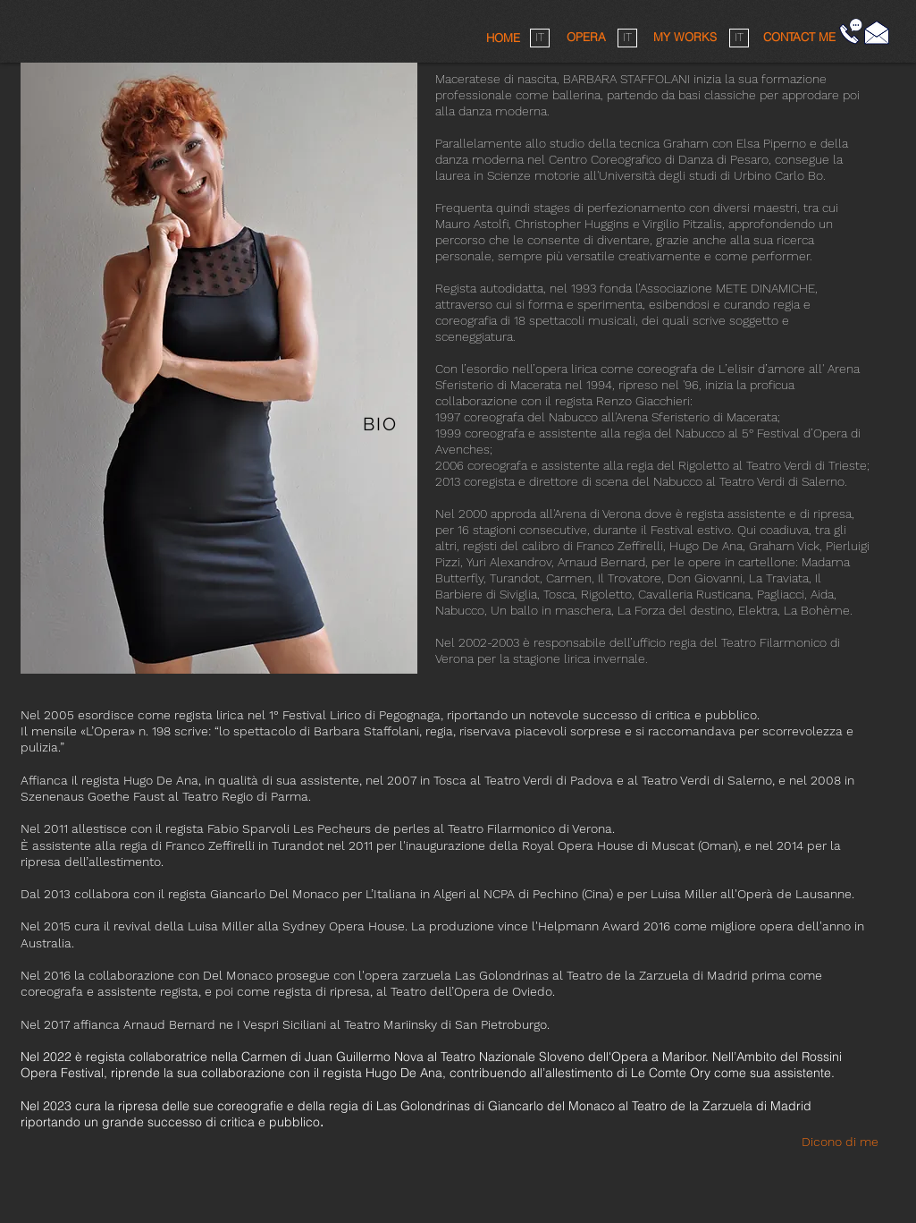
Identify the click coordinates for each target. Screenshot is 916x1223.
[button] (798, 36)
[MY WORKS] (685, 37)
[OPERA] (586, 37)
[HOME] (503, 37)
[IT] (540, 38)
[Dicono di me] (846, 1142)
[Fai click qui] (876, 32)
